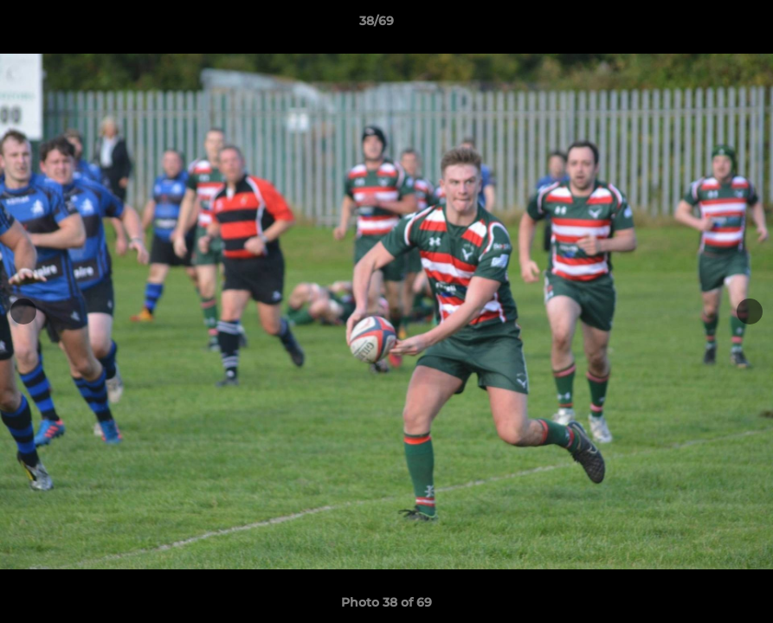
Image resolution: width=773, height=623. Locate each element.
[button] (700, 25)
